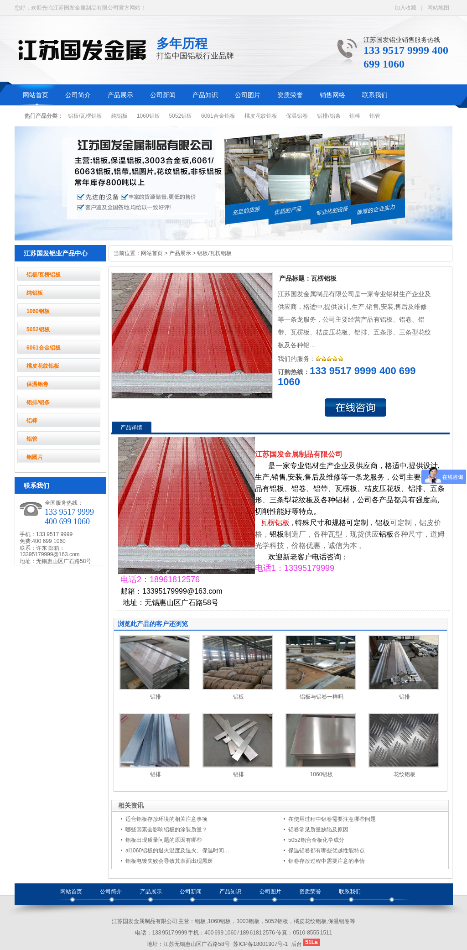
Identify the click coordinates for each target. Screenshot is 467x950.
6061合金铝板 (218, 116)
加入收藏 (405, 8)
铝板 (238, 697)
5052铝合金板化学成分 (316, 840)
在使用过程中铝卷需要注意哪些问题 (332, 819)
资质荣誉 (290, 95)
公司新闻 (163, 95)
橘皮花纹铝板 (260, 116)
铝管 (374, 116)
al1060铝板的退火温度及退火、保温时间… (177, 850)
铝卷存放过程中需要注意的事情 (326, 861)
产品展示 (120, 95)
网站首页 (35, 95)
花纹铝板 (404, 774)
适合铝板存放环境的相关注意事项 (166, 819)
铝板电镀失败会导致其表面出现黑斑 (169, 861)
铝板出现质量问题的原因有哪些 (163, 840)
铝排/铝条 (328, 116)
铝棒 (354, 116)
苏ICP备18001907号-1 (260, 944)
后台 (296, 944)
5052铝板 (180, 116)
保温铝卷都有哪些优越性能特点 (326, 850)
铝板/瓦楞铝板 (85, 116)
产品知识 (205, 95)
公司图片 (247, 95)
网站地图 (438, 8)
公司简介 (78, 95)
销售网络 (332, 95)
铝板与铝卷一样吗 (321, 697)
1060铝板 (148, 116)
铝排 (155, 697)
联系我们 (375, 95)
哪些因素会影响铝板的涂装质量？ (166, 829)
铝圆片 (34, 457)
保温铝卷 (297, 116)
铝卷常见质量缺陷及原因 (318, 829)
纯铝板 (119, 116)
